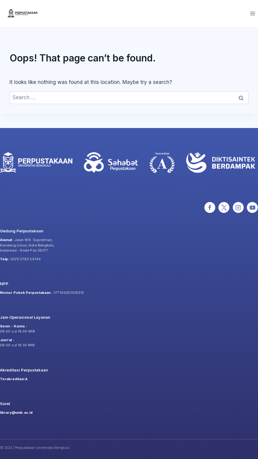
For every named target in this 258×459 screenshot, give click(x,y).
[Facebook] (209, 207)
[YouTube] (252, 207)
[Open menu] (252, 13)
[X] (224, 207)
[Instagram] (238, 207)
